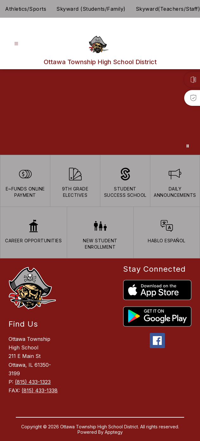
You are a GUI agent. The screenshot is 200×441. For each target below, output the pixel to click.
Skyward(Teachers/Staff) (168, 9)
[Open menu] (16, 43)
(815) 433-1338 (40, 390)
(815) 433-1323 (33, 382)
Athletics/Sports (25, 9)
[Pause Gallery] (188, 146)
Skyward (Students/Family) (91, 9)
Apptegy (114, 432)
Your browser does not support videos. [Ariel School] (100, 112)
